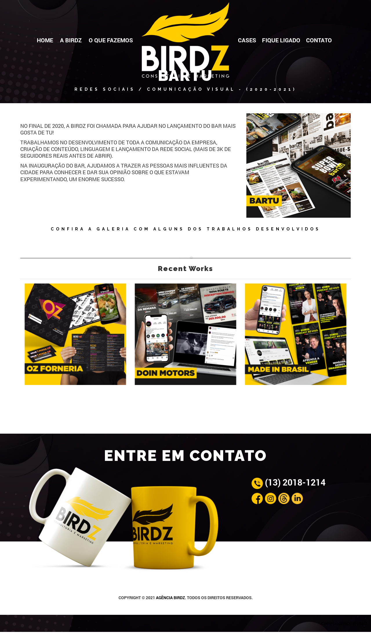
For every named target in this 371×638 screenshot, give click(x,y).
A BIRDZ (71, 40)
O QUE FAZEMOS (111, 40)
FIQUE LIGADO (281, 40)
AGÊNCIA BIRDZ (170, 597)
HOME (45, 40)
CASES (247, 40)
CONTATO (319, 40)
